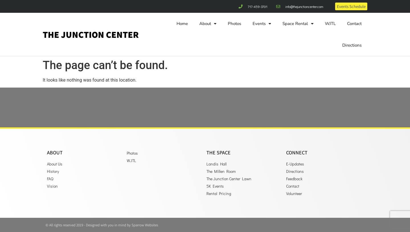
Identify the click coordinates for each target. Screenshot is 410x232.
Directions (352, 45)
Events (262, 24)
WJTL (330, 23)
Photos (234, 23)
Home (182, 23)
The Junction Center (91, 34)
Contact (354, 23)
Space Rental (297, 24)
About (207, 24)
